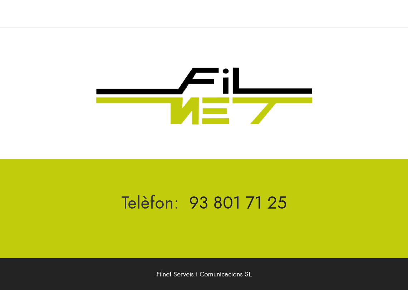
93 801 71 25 (238, 202)
